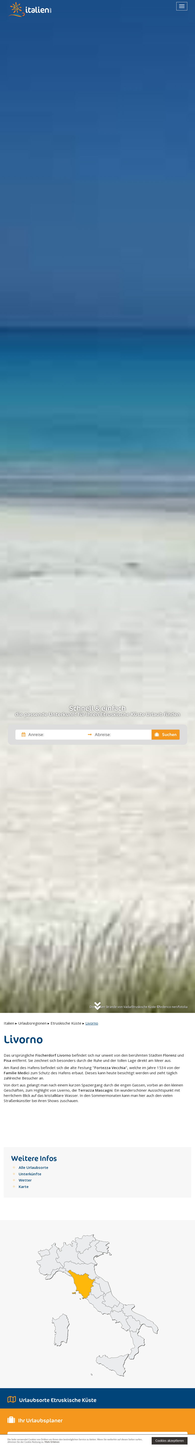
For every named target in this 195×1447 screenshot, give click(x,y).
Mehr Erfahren (111, 1443)
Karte (24, 1164)
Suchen (166, 734)
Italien (9, 1023)
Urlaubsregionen (32, 1023)
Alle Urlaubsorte (33, 1145)
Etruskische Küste (66, 1023)
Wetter (25, 1158)
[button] (52, 1430)
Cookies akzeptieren (169, 1440)
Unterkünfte (30, 1151)
